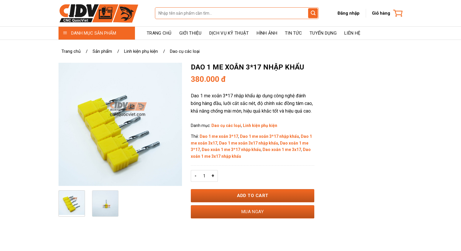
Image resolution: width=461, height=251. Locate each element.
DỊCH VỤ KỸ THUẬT (229, 33)
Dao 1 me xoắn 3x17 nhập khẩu (248, 143)
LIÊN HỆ (352, 33)
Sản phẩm (102, 51)
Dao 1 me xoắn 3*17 (219, 136)
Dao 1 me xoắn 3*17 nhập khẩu (269, 136)
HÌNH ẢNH (267, 33)
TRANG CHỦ (159, 33)
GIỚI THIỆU (190, 33)
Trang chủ (71, 51)
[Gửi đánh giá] (313, 13)
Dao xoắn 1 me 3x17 (282, 149)
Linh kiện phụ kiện (141, 51)
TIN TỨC (293, 33)
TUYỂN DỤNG (323, 33)
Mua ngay (252, 211)
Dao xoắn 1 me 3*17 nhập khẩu (231, 149)
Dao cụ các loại (185, 51)
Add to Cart (252, 195)
